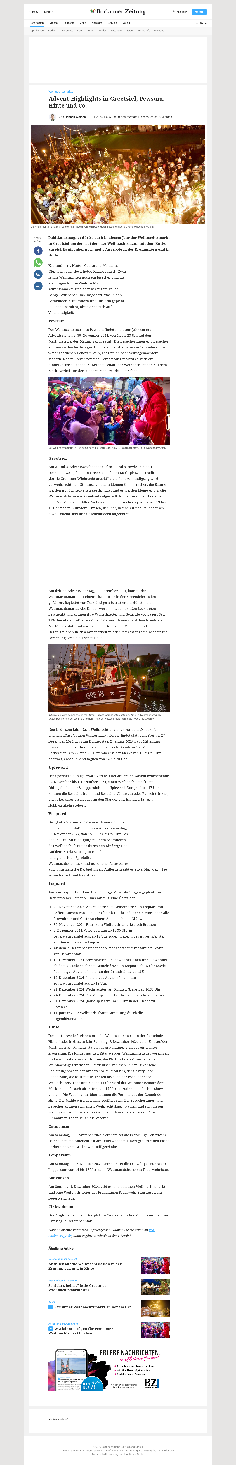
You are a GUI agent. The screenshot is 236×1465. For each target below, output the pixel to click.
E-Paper (48, 11)
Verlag (126, 23)
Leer (79, 31)
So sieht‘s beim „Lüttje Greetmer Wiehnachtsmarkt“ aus (77, 1287)
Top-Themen (37, 31)
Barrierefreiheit (109, 1450)
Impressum (92, 1450)
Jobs (83, 23)
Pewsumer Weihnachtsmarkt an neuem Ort (92, 1307)
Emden (103, 31)
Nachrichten (37, 23)
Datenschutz (76, 1450)
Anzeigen (97, 23)
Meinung (159, 31)
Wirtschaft (144, 31)
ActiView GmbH (135, 1454)
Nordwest (67, 31)
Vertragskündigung (131, 1450)
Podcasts (68, 23)
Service (112, 23)
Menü (32, 12)
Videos (54, 23)
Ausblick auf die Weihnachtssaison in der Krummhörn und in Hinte (85, 1266)
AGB (64, 1450)
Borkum (52, 31)
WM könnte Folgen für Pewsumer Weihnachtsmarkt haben (80, 1330)
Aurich (90, 31)
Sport (130, 31)
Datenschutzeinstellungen (159, 1450)
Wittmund (116, 31)
